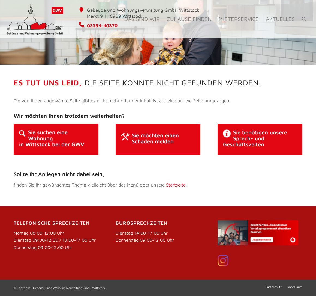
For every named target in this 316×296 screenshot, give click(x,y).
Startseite (176, 185)
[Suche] (304, 19)
